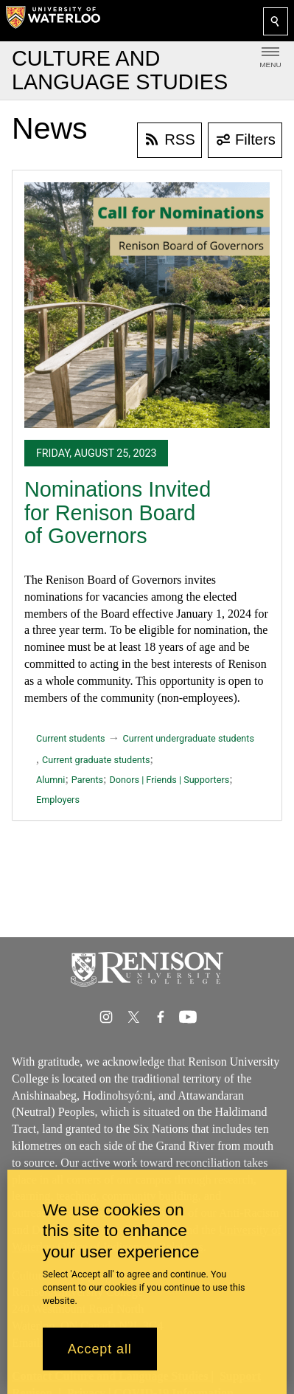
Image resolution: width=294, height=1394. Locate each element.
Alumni (50, 779)
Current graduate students (96, 759)
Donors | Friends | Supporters (170, 779)
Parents (87, 779)
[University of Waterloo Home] (53, 20)
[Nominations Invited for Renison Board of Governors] (147, 305)
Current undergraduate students (188, 738)
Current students (70, 738)
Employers (58, 799)
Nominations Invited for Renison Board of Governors (117, 512)
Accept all (100, 1349)
